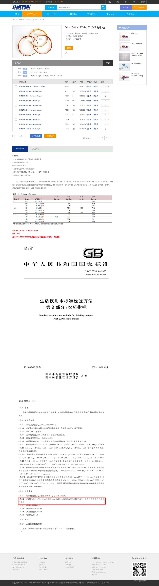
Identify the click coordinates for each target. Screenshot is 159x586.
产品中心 (32, 14)
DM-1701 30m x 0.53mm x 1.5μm (30, 110)
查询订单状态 (43, 570)
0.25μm (32, 76)
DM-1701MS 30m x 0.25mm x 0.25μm (32, 86)
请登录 (88, 86)
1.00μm (49, 76)
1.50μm (57, 76)
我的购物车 (42, 567)
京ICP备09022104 (141, 583)
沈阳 (99, 567)
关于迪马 (131, 14)
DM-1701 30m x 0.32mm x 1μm (29, 101)
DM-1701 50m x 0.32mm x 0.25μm (30, 124)
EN (134, 2)
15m (31, 72)
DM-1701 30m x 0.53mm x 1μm (29, 115)
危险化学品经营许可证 (94, 583)
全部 (24, 69)
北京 (104, 562)
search (103, 7)
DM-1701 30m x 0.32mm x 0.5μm (30, 96)
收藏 (71, 48)
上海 (99, 565)
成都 (99, 570)
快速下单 (42, 562)
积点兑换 (68, 562)
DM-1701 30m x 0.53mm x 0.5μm (30, 105)
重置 (108, 63)
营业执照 (107, 583)
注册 (126, 2)
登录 (117, 2)
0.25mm (32, 69)
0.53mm (50, 69)
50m (43, 72)
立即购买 (50, 136)
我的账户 (42, 565)
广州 (99, 573)
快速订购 (126, 7)
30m (37, 72)
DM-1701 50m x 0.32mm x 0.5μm (30, 91)
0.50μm (40, 76)
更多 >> (94, 575)
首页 (17, 14)
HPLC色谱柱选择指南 (19, 562)
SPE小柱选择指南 (18, 567)
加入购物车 (36, 136)
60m (50, 72)
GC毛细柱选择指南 (18, 565)
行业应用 (52, 14)
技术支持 (92, 14)
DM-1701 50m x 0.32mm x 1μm (29, 129)
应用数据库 (72, 14)
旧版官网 (142, 2)
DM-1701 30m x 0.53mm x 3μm (29, 119)
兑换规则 (68, 565)
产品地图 (15, 570)
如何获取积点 (69, 567)
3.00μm (65, 76)
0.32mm (41, 69)
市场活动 (112, 14)
